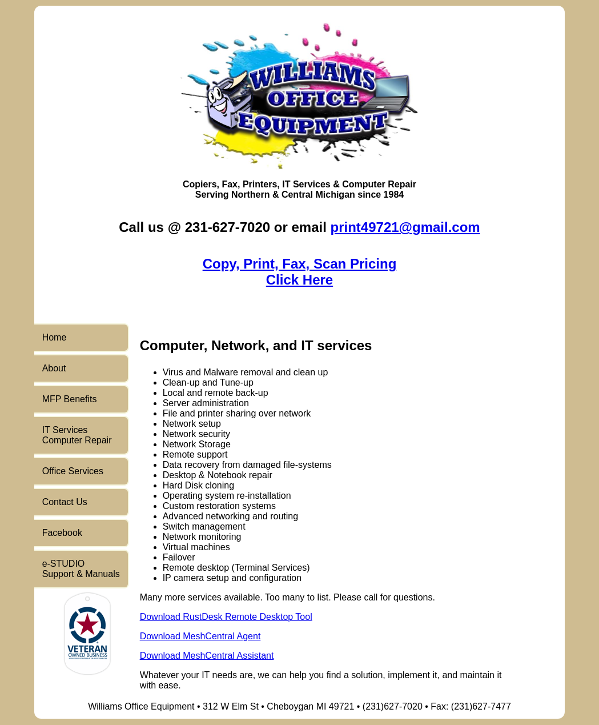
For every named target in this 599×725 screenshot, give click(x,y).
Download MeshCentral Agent (200, 636)
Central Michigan (318, 194)
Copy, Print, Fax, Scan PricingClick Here (300, 271)
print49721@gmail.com (405, 227)
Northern (250, 194)
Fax (230, 184)
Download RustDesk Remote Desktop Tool (226, 617)
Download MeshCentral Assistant (207, 655)
